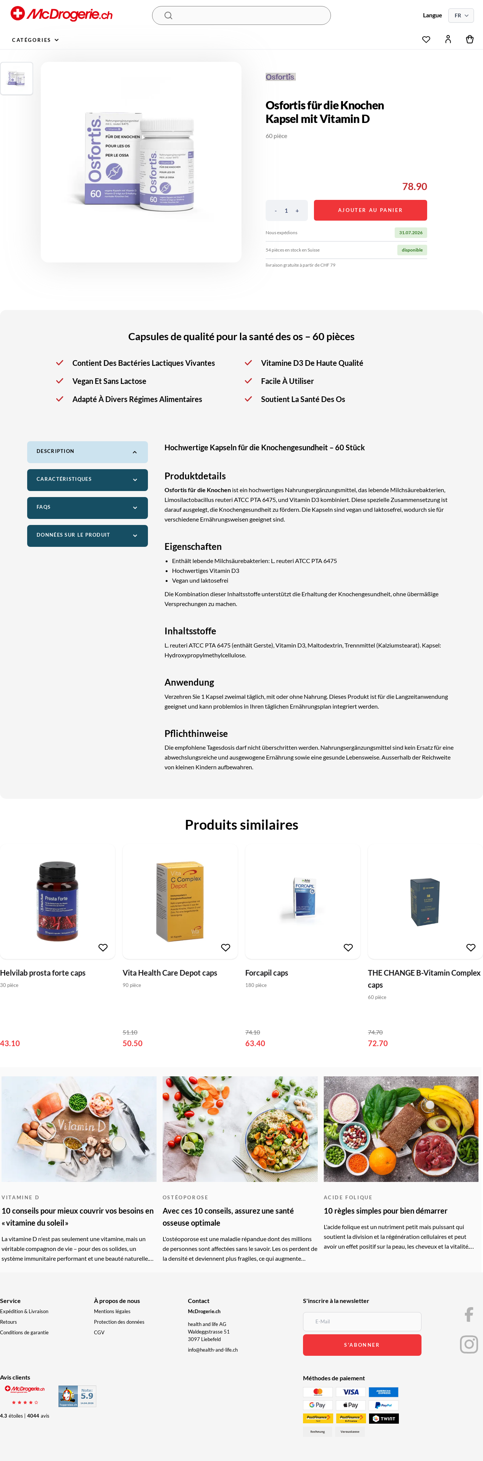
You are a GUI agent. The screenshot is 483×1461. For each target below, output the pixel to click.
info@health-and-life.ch (213, 1350)
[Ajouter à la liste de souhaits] (103, 947)
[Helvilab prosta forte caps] (57, 901)
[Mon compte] (448, 39)
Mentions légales (112, 1311)
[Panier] (470, 39)
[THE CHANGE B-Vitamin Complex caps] (425, 901)
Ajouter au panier (370, 210)
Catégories (35, 40)
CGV (99, 1332)
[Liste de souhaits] (426, 37)
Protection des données (119, 1322)
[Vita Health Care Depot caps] (180, 901)
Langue (432, 14)
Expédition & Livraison (24, 1311)
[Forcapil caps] (303, 901)
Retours (8, 1322)
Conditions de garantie (24, 1332)
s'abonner (362, 1345)
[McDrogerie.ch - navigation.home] (80, 15)
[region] (141, 162)
